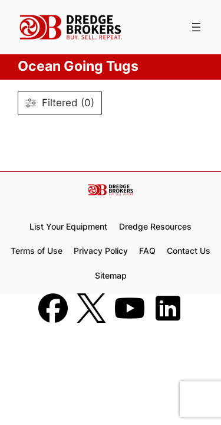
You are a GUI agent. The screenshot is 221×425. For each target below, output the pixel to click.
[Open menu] (196, 27)
